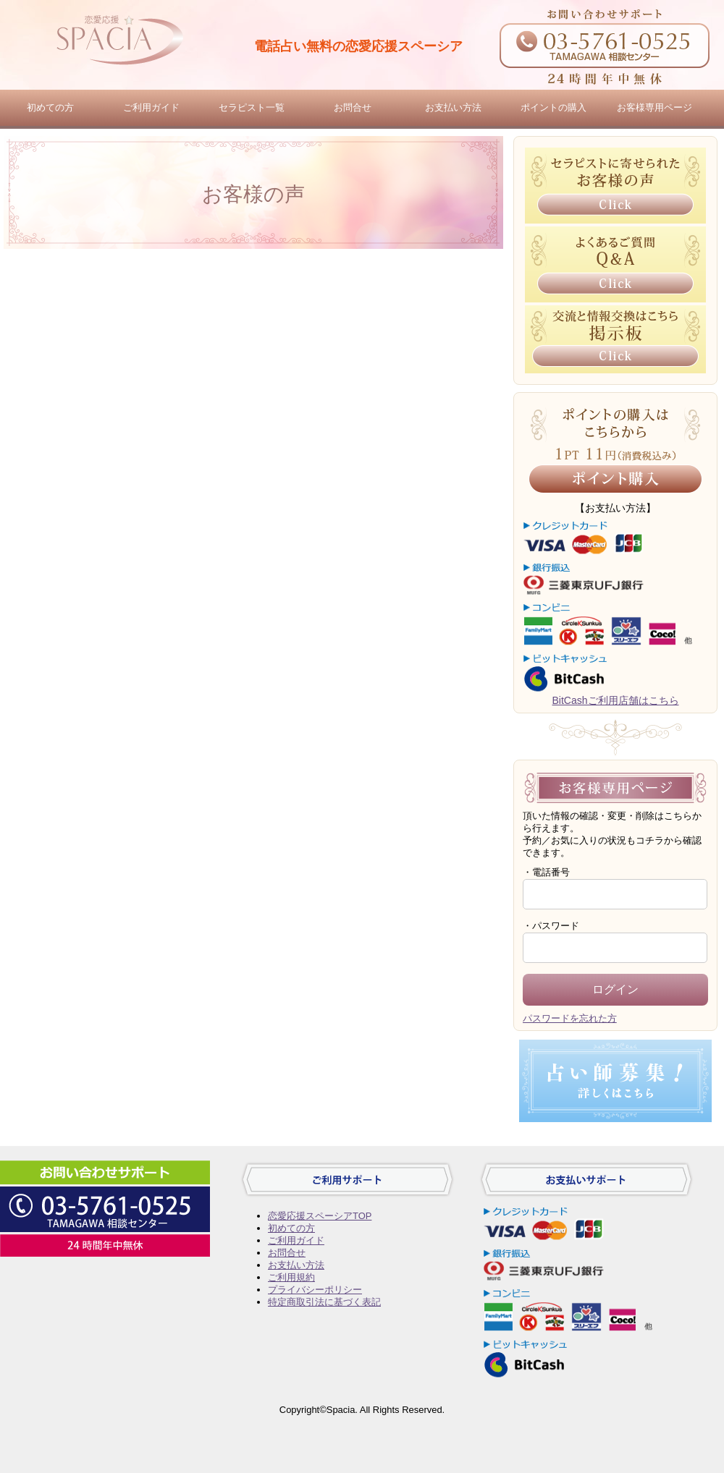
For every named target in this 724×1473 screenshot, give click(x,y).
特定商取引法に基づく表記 (324, 1301)
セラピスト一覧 (252, 107)
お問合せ (352, 107)
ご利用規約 (291, 1277)
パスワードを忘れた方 (570, 1018)
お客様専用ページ (654, 107)
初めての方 (50, 107)
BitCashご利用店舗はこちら (615, 700)
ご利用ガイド (151, 107)
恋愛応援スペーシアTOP (319, 1215)
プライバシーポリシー (315, 1289)
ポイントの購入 (553, 107)
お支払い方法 (453, 107)
